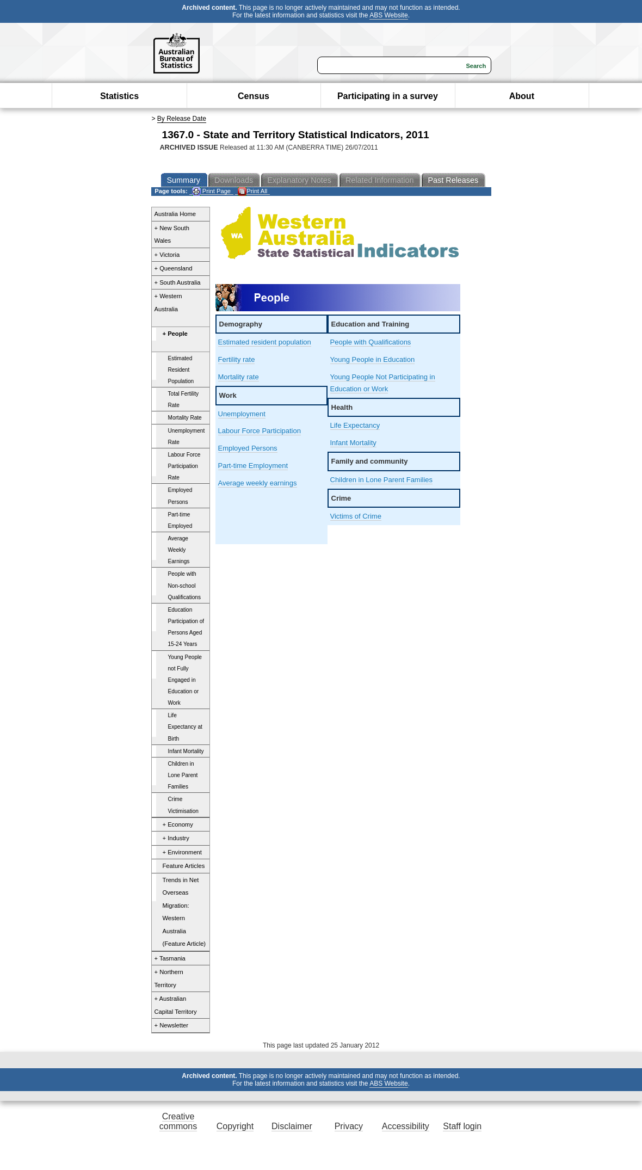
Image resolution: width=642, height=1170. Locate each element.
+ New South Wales (172, 234)
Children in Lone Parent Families (183, 775)
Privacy (349, 1126)
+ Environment (182, 852)
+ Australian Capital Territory (176, 1005)
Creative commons (178, 1121)
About (521, 96)
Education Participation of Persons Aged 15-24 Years (186, 627)
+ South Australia (178, 282)
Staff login (462, 1126)
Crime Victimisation (183, 805)
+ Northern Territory (169, 978)
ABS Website (388, 15)
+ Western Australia (168, 302)
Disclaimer (291, 1126)
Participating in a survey (387, 96)
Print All (252, 191)
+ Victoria (167, 254)
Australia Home (175, 214)
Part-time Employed (180, 520)
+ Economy (178, 824)
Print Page (211, 191)
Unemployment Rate (186, 436)
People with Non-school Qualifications (184, 585)
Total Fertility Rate (183, 399)
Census (253, 96)
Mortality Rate (185, 418)
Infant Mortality (186, 751)
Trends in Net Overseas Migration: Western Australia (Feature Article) (184, 912)
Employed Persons (180, 495)
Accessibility (405, 1126)
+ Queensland (174, 268)
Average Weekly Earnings (179, 549)
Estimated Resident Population (181, 369)
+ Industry (176, 838)
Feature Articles (184, 866)
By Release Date (181, 118)
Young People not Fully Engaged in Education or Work (185, 680)
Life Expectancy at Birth (185, 726)
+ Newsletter (172, 1025)
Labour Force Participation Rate (184, 466)
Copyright (235, 1126)
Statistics (119, 96)
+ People (175, 333)
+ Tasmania (170, 958)
